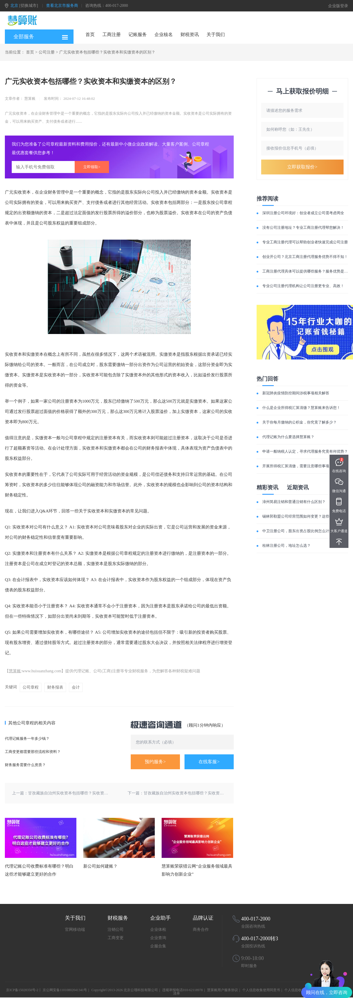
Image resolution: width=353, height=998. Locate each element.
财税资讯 (190, 34)
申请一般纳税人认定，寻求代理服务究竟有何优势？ (305, 451)
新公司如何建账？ (100, 866)
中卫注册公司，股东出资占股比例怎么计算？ (299, 531)
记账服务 (137, 34)
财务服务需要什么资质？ (25, 765)
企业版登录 (338, 6)
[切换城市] (28, 5)
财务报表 (55, 687)
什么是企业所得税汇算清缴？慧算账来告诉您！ (301, 407)
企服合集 (158, 946)
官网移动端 (75, 929)
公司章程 (31, 687)
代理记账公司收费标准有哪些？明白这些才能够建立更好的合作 (39, 870)
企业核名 (163, 34)
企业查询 (158, 938)
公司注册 (47, 52)
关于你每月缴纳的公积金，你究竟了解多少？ (299, 422)
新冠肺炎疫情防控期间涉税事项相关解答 (295, 393)
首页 (90, 34)
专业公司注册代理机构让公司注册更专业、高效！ (303, 286)
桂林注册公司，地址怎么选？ (286, 545)
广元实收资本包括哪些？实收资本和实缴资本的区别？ (107, 52)
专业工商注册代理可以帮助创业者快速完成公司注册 (305, 242)
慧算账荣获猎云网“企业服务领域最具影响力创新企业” (197, 870)
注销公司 (116, 929)
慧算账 (15, 671)
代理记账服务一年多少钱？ (27, 738)
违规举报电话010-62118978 (182, 990)
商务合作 (201, 929)
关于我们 (216, 34)
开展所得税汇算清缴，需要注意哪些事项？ (297, 466)
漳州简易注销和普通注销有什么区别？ (294, 502)
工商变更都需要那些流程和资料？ (33, 752)
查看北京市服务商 (62, 5)
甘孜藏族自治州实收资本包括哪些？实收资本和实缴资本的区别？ (86, 793)
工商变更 (116, 938)
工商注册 (111, 34)
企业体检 (158, 929)
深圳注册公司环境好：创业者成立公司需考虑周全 (303, 213)
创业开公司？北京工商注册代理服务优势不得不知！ (305, 257)
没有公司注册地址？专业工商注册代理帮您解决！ (303, 227)
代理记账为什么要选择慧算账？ (288, 437)
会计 (76, 687)
